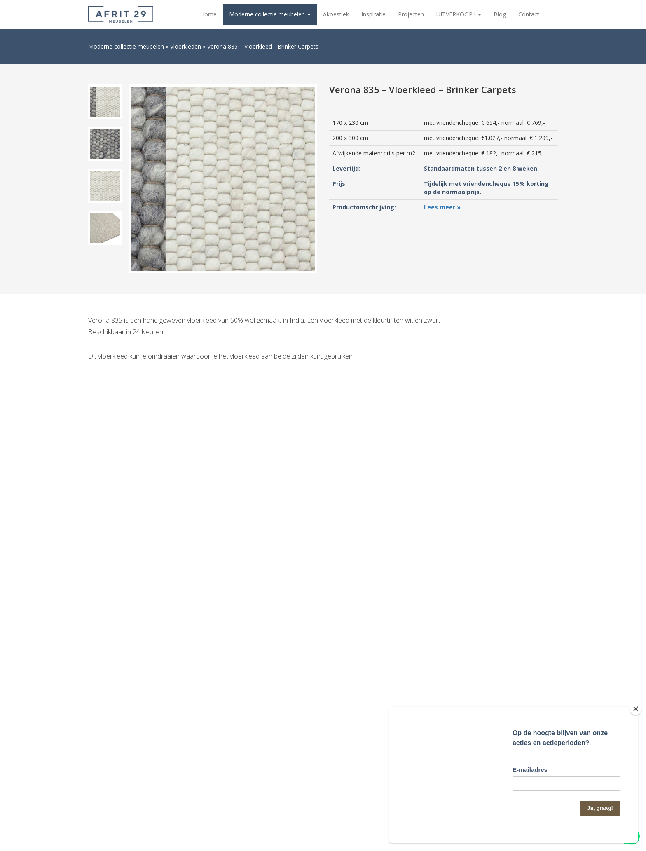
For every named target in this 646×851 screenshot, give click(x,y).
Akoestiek (336, 14)
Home (208, 14)
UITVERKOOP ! (458, 14)
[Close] (636, 709)
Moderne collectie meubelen (270, 14)
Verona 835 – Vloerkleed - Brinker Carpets (262, 46)
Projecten (411, 14)
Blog (500, 14)
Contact (528, 14)
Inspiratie (373, 14)
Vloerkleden (185, 46)
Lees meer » (442, 207)
